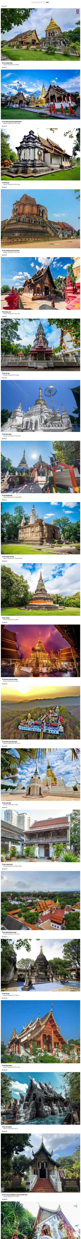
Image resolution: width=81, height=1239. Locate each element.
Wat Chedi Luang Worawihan (11, 250)
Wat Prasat (6, 182)
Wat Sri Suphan (7, 1126)
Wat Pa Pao (6, 993)
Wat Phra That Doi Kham (10, 741)
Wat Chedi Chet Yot (8, 556)
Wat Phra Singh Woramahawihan (12, 121)
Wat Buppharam (7, 495)
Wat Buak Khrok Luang (9, 932)
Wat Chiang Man (8, 63)
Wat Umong (6, 617)
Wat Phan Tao (7, 312)
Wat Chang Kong (8, 864)
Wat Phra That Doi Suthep (10, 679)
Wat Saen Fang (7, 434)
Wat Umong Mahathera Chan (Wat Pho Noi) (15, 1194)
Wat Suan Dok (7, 803)
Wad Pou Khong (7, 1065)
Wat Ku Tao (6, 373)
